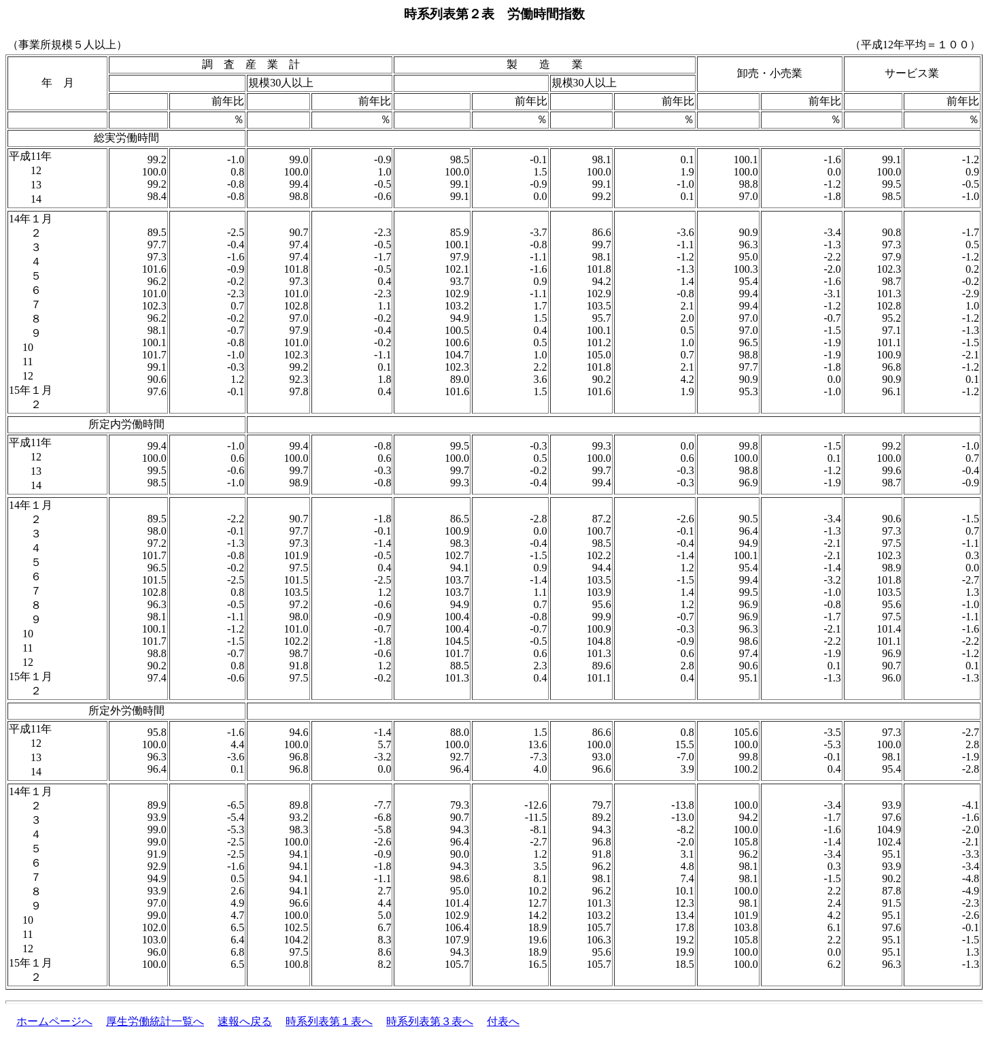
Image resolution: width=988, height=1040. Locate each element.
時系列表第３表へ (429, 1021)
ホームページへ (54, 1021)
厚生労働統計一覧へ (155, 1021)
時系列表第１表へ (329, 1021)
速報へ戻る (245, 1021)
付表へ (503, 1021)
